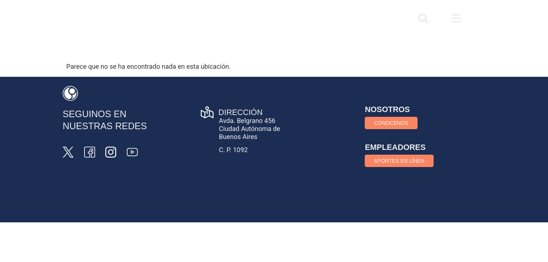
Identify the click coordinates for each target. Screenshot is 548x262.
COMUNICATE (370, 18)
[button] (423, 19)
